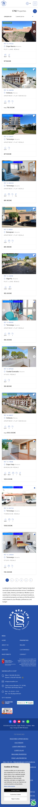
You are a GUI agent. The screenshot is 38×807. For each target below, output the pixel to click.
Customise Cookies (15, 794)
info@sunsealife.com (11, 681)
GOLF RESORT (19, 742)
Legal (18, 725)
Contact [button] (23, 654)
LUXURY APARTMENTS (19, 746)
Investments (6, 654)
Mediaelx (25, 728)
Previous (4, 31)
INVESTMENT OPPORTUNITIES (19, 738)
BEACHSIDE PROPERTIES (19, 754)
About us (5, 645)
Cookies (28, 725)
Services (5, 650)
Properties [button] (24, 640)
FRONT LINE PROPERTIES (19, 758)
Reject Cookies (15, 799)
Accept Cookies (15, 790)
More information (9, 786)
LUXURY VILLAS (19, 750)
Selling (22, 645)
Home (4, 640)
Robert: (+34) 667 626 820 (14, 677)
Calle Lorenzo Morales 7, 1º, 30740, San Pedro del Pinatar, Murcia (15, 686)
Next (34, 31)
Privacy (23, 725)
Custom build (24, 650)
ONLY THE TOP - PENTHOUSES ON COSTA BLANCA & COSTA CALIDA (19, 762)
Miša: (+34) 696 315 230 (12, 675)
